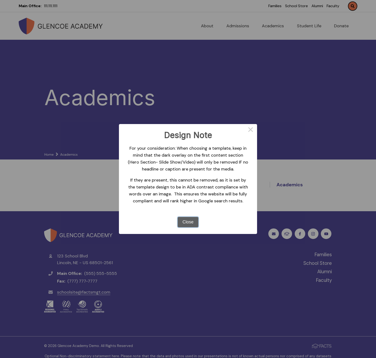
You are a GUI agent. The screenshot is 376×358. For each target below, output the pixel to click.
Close (188, 222)
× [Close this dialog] (250, 130)
